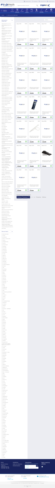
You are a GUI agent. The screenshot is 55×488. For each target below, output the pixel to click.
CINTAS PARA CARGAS (6, 101)
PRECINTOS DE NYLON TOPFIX (6, 208)
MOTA (3, 325)
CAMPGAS (4, 426)
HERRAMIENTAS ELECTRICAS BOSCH (7, 146)
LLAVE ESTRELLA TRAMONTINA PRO (5, 167)
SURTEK (4, 407)
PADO (3, 437)
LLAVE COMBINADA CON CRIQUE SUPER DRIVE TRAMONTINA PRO (6, 159)
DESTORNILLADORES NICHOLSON (6, 111)
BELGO (4, 364)
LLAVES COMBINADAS (6, 172)
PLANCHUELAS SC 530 (6, 204)
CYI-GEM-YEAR (5, 440)
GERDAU (4, 246)
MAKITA (4, 256)
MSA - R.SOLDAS (5, 372)
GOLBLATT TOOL (6, 352)
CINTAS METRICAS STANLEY (7, 97)
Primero (19, 197)
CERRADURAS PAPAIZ (6, 84)
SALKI (3, 394)
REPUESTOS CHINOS (6, 212)
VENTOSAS (4, 228)
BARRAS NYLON (5, 58)
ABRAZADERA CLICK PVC (6, 23)
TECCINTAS (4, 451)
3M (3, 267)
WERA (3, 359)
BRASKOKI (4, 367)
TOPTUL (4, 337)
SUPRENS (4, 269)
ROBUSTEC (4, 414)
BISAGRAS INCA (4, 61)
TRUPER (4, 279)
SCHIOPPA (4, 252)
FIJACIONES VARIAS (5, 132)
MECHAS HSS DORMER (6, 186)
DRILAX (4, 400)
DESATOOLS (5, 390)
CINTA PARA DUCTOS (6, 85)
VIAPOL (4, 411)
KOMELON (4, 287)
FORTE (3, 438)
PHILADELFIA (5, 402)
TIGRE (3, 253)
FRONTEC (4, 302)
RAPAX (3, 356)
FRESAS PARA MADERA (6, 136)
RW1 (27, 486)
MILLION (4, 336)
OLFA (3, 350)
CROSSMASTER (5, 442)
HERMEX (4, 361)
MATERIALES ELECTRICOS (6, 177)
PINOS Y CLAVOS (5, 202)
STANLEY (4, 304)
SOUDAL (4, 425)
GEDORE (4, 261)
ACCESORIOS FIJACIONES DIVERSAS (6, 39)
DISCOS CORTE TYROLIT (6, 119)
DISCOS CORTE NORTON (6, 116)
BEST (3, 284)
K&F (3, 290)
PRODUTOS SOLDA (5, 211)
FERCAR (4, 322)
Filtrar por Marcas (7, 231)
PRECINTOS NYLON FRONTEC (7, 209)
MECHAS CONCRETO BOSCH (7, 183)
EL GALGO (4, 429)
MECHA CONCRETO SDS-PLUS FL (7, 180)
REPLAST (4, 282)
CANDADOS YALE (5, 80)
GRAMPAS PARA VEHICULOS (7, 138)
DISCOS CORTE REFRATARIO (7, 117)
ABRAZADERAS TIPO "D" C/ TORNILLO (7, 34)
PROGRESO (4, 385)
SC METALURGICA (6, 264)
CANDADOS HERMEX (5, 76)
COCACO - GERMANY (6, 308)
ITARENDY (4, 339)
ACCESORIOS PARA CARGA (7, 44)
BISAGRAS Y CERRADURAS (6, 64)
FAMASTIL (4, 259)
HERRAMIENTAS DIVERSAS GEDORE (7, 142)
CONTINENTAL (5, 370)
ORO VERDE (4, 317)
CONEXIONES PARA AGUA (6, 107)
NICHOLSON (5, 399)
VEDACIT (4, 275)
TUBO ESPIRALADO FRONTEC (7, 226)
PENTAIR (4, 349)
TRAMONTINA (5, 241)
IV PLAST (4, 346)
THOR (3, 457)
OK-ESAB (4, 247)
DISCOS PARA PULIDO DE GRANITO (6, 123)
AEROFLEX (4, 397)
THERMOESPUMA (6, 301)
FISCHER (4, 276)
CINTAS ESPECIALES (5, 88)
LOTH (3, 307)
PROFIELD (4, 288)
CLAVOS (3, 106)
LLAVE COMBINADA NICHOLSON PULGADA (6, 165)
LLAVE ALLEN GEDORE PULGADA (6, 155)
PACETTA (4, 379)
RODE (3, 375)
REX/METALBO (5, 234)
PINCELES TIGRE (5, 201)
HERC (3, 347)
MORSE (4, 340)
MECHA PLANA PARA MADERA (7, 181)
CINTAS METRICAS (5, 90)
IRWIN (3, 240)
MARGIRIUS (4, 396)
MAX (3, 272)
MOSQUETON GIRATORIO (7, 192)
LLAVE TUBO (4, 169)
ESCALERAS (4, 128)
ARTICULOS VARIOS (5, 57)
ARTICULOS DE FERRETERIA (13, 15)
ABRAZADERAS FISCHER (6, 31)
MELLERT (4, 391)
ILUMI (3, 388)
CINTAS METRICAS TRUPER (7, 100)
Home (3, 15)
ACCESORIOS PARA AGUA (6, 43)
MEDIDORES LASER (5, 190)
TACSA (3, 296)
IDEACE (4, 432)
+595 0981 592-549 (51, 1)
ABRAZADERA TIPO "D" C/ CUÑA (6, 26)
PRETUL (4, 278)
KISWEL (4, 387)
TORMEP (4, 445)
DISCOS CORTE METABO (6, 114)
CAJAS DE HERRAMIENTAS (6, 73)
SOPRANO (4, 250)
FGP (3, 299)
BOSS (3, 454)
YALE (3, 381)
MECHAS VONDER (5, 189)
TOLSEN (4, 403)
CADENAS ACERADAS (5, 70)
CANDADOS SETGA (5, 79)
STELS (3, 423)
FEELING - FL (5, 281)
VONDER (4, 376)
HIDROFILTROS (5, 434)
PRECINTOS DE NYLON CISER (7, 205)
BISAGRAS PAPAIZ (5, 63)
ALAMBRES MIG (4, 54)
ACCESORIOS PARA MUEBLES (7, 51)
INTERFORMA (5, 413)
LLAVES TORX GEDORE (6, 176)
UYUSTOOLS (5, 244)
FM (3, 310)
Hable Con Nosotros (17, 464)
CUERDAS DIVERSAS (5, 109)
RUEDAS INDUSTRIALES (6, 215)
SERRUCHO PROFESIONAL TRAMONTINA (7, 219)
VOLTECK (4, 431)
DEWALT (4, 316)
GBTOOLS (4, 329)
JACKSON (4, 355)
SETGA (3, 243)
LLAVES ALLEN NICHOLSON (7, 170)
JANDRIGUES (5, 368)
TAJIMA (4, 448)
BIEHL (3, 273)
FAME (3, 285)
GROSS (3, 422)
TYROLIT (4, 294)
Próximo (38, 197)
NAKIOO (4, 449)
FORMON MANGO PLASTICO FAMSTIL (7, 135)
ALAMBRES (4, 52)
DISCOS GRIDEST (5, 120)
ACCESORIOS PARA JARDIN (7, 49)
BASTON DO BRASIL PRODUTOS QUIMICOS (6, 344)
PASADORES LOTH (5, 197)
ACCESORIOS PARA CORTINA (7, 46)
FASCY (3, 443)
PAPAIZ (4, 266)
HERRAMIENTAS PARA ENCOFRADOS (6, 148)
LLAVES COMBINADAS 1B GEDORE (6, 174)
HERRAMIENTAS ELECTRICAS (7, 143)
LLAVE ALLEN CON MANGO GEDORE (7, 152)
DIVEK (3, 331)
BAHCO (4, 255)
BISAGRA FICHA (4, 60)
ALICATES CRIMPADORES (6, 55)
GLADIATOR (4, 342)
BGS (3, 373)
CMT (3, 362)
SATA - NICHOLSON (6, 238)
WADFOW (4, 446)
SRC (3, 455)
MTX (3, 378)
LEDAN (3, 405)
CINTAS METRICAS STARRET (7, 98)
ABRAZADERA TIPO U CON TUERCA (7, 28)
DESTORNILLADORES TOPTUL (7, 113)
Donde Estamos (16, 465)
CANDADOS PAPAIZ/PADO (7, 77)
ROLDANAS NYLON (5, 214)
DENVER (4, 417)
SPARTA (4, 420)
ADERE (3, 334)
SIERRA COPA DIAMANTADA (7, 221)
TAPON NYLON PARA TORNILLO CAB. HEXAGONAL (7, 225)
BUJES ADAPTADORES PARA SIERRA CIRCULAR (7, 67)
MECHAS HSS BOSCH (6, 184)
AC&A (3, 428)
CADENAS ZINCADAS (5, 71)
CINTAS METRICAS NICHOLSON (5, 95)
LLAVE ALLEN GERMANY (6, 156)
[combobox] (49, 20)
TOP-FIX (4, 313)
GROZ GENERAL (5, 365)
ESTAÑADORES (4, 129)
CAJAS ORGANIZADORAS (6, 74)
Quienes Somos (28, 1)
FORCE (3, 326)
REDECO (4, 435)
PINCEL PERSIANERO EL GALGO (6, 199)
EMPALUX (4, 410)
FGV (3, 408)
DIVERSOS (3, 124)
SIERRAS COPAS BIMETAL (6, 222)
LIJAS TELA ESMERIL (5, 150)
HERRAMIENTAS (5, 139)
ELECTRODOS (4, 126)
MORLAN (4, 353)
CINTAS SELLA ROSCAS (6, 103)
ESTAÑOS (3, 131)
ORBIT (3, 328)
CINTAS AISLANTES (5, 87)
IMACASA (4, 270)
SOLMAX (4, 358)
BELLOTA (4, 258)
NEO (3, 293)
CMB (3, 319)
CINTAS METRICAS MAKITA (7, 93)
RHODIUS (4, 416)
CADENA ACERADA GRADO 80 (7, 68)
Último (44, 197)
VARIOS (4, 305)
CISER (3, 235)
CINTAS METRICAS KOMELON (7, 91)
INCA (3, 419)
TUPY (3, 314)
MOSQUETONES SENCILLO (7, 194)
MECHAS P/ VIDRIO (5, 187)
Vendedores (35, 1)
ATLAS (3, 311)
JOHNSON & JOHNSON (6, 291)
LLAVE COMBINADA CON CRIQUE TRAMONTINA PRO (7, 162)
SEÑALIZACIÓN (4, 217)
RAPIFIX (4, 323)
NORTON (4, 249)
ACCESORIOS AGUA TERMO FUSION (7, 36)
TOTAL (3, 382)
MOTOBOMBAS (4, 195)
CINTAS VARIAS (4, 104)
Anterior (25, 197)
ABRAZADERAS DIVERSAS (6, 30)
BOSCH (4, 320)
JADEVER (4, 452)
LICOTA (4, 393)
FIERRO (4, 384)
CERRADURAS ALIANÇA (6, 82)
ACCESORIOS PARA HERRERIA (7, 48)
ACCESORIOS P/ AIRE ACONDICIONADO (6, 41)
